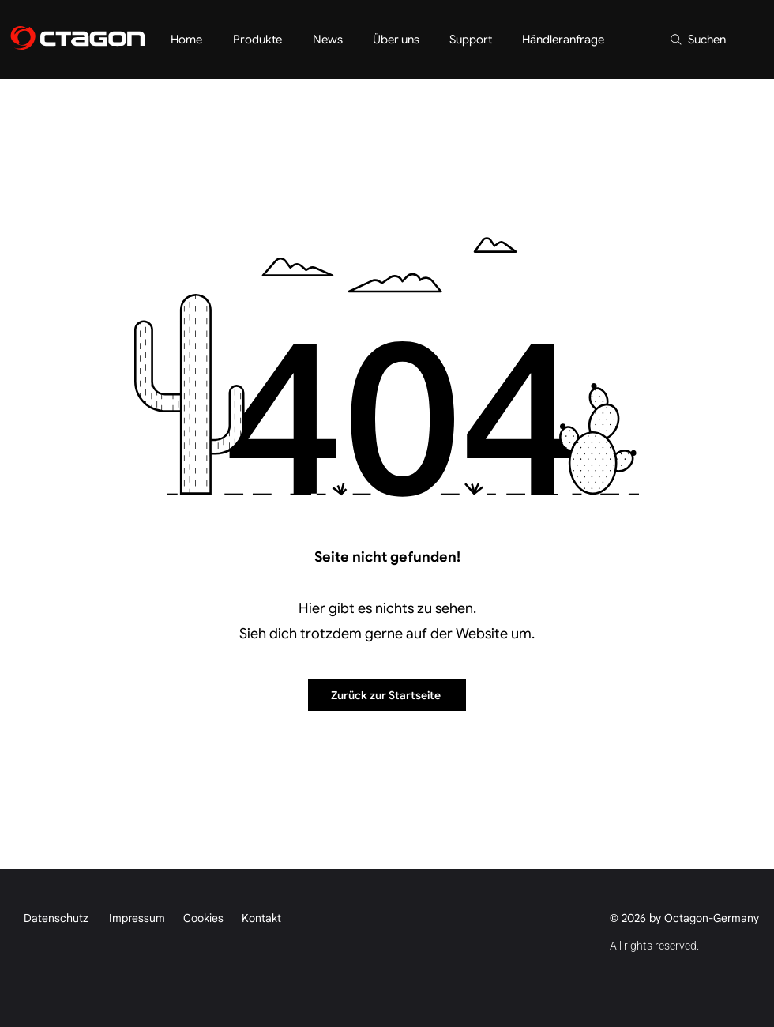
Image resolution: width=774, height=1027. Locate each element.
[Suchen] (696, 39)
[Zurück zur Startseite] (387, 695)
